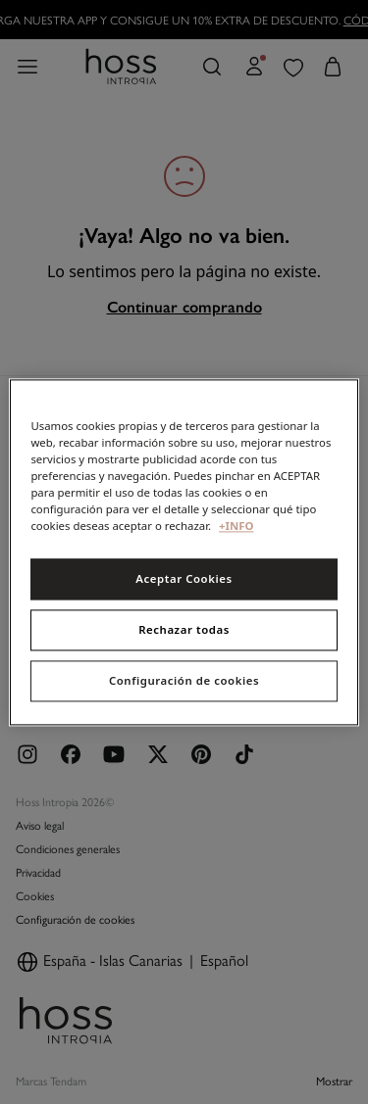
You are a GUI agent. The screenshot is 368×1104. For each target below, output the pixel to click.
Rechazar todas (184, 629)
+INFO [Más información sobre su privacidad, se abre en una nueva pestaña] (236, 525)
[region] (183, 552)
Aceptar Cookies (183, 578)
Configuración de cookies (184, 680)
